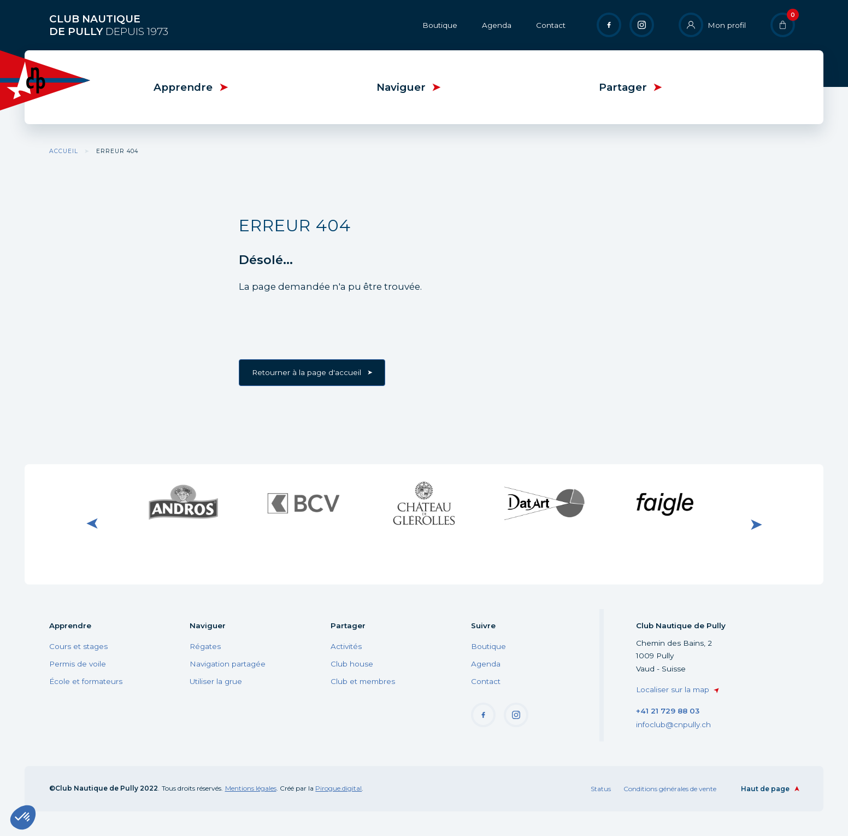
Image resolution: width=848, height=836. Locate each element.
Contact (551, 25)
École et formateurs (85, 681)
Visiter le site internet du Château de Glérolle (424, 502)
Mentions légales (250, 788)
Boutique (439, 25)
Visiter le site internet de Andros (183, 503)
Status (601, 789)
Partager (623, 87)
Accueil (63, 151)
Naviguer (401, 87)
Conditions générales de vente (669, 789)
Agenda (496, 25)
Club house (352, 663)
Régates (205, 646)
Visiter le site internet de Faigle (665, 503)
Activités (346, 646)
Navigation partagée (228, 663)
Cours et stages (78, 646)
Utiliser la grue (216, 681)
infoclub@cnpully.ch (673, 724)
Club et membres (363, 681)
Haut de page (765, 789)
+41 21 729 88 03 (667, 710)
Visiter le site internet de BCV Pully (304, 503)
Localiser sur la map (672, 689)
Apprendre (183, 87)
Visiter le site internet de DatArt (544, 503)
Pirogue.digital (338, 788)
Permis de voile (77, 663)
